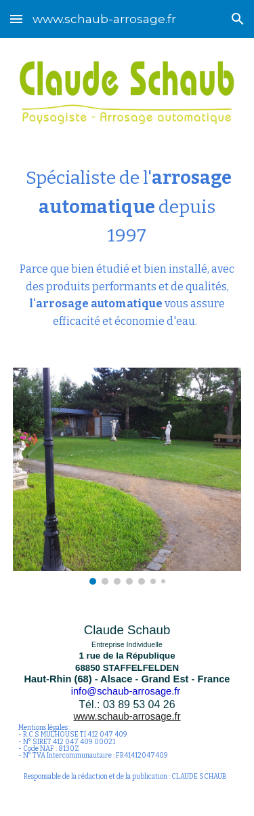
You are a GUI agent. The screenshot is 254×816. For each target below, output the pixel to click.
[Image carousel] (127, 476)
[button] (16, 18)
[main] (127, 246)
